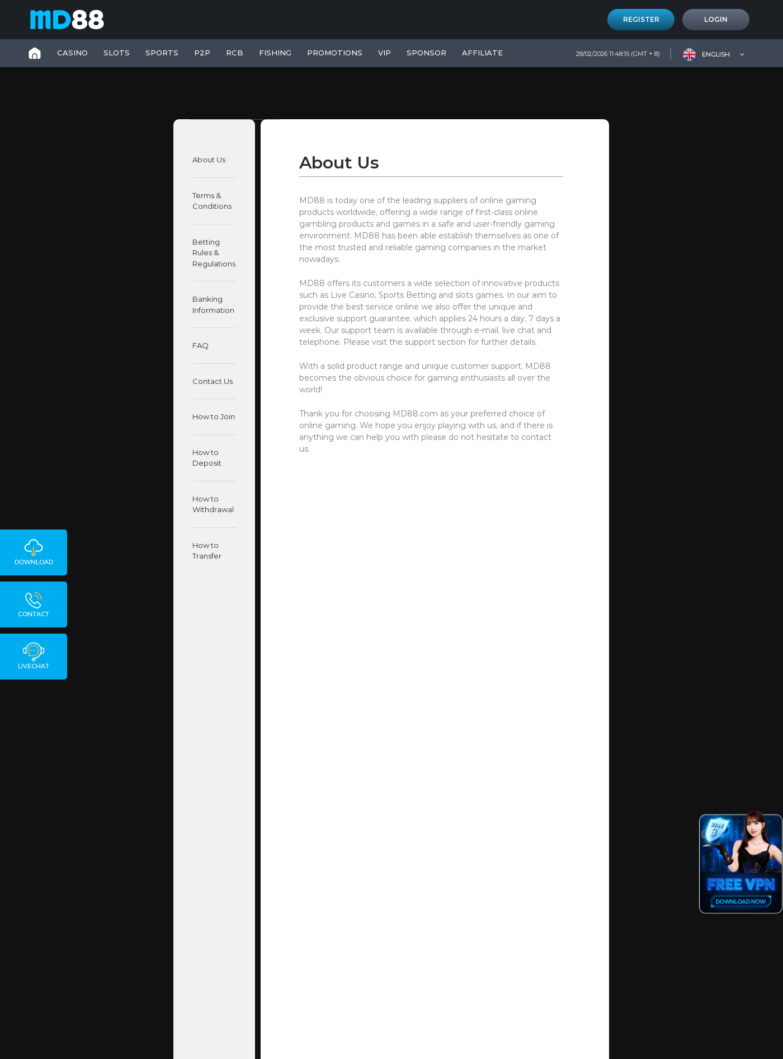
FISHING (275, 52)
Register (641, 19)
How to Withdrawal (213, 504)
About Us (208, 159)
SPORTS (161, 52)
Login (716, 19)
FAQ (200, 345)
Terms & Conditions (212, 201)
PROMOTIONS (334, 52)
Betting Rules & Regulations (213, 252)
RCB (234, 52)
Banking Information (213, 304)
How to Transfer (206, 551)
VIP (384, 52)
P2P (202, 52)
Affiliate (482, 52)
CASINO (72, 52)
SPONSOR (426, 52)
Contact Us (212, 381)
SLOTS (116, 52)
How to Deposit (206, 458)
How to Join (213, 416)
